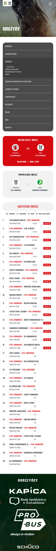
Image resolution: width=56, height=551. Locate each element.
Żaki (6, 120)
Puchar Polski (11, 54)
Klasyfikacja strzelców (13, 72)
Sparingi (8, 46)
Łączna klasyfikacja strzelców (18, 81)
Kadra (7, 74)
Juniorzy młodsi (11, 89)
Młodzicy (9, 104)
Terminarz (10, 67)
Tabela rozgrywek (11, 69)
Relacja (47, 223)
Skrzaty (8, 127)
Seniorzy (8, 62)
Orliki (7, 112)
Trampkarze (10, 97)
